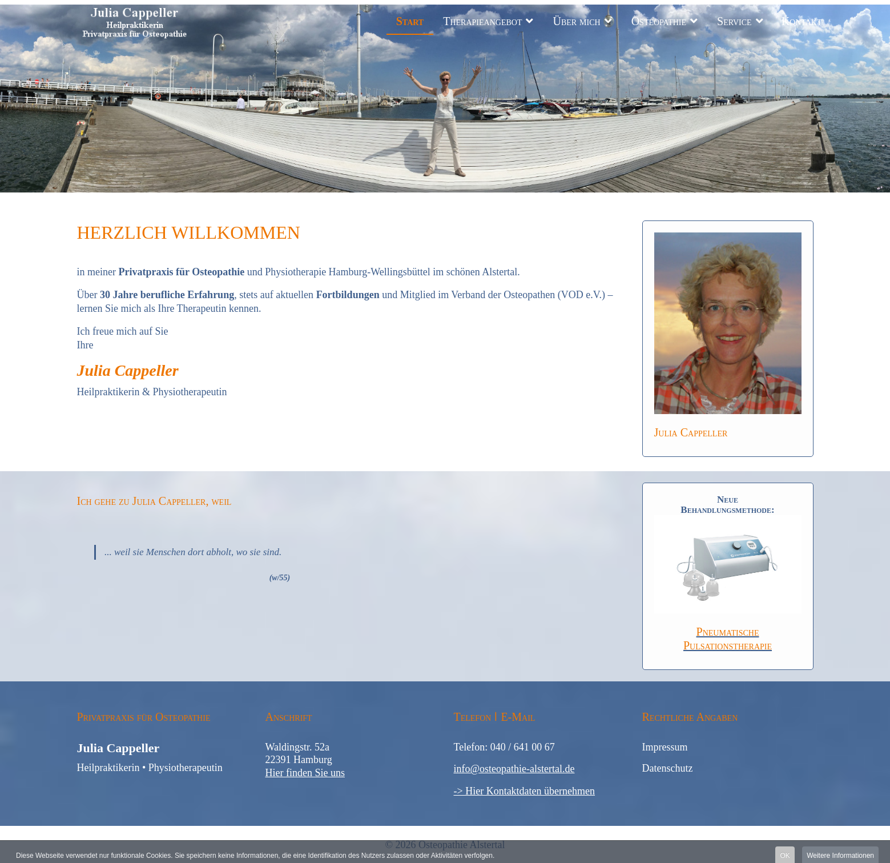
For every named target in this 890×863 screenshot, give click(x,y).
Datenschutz (667, 768)
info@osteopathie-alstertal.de (514, 768)
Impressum (665, 747)
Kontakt (802, 21)
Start (410, 21)
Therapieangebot (482, 21)
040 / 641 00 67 (522, 747)
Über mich (576, 21)
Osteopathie (658, 21)
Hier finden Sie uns (305, 772)
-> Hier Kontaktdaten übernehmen (524, 791)
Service (734, 21)
